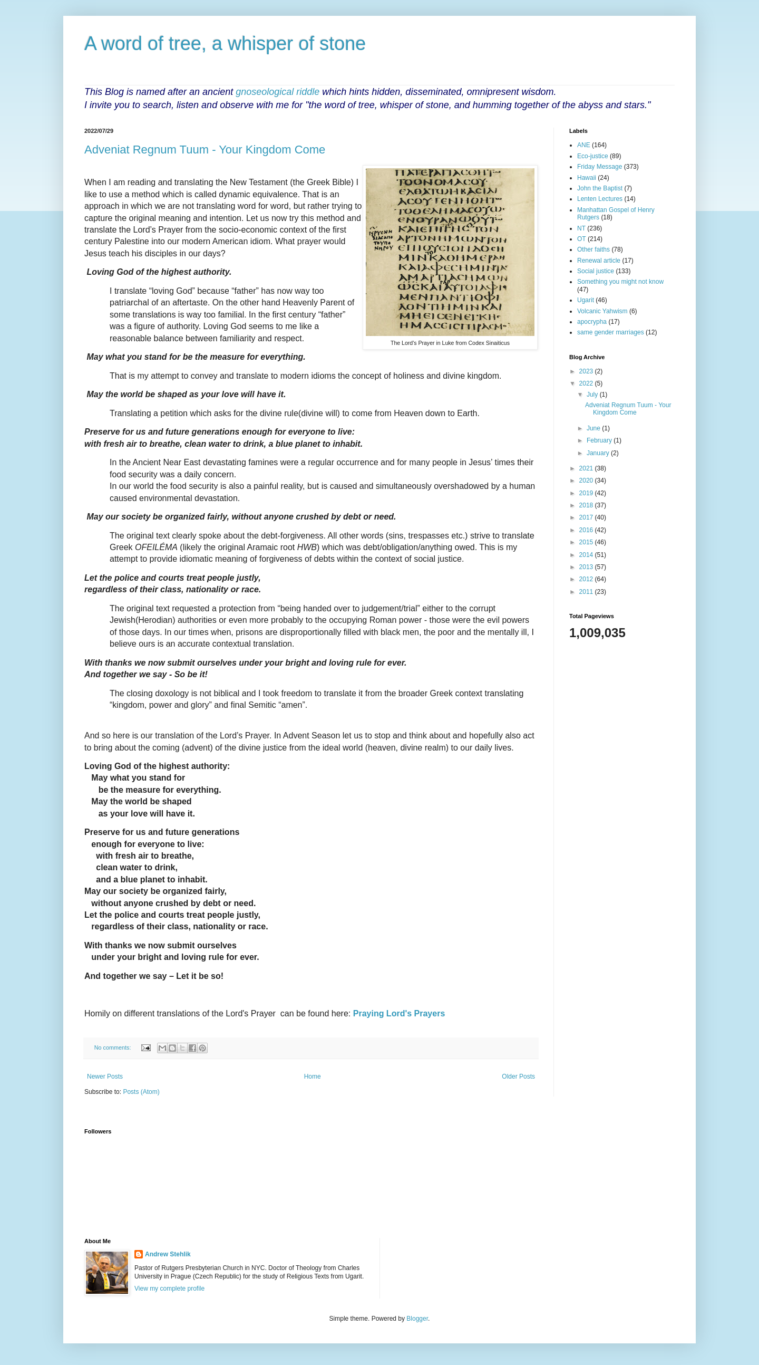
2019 (587, 493)
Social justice (595, 271)
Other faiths (593, 249)
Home (312, 1076)
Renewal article (598, 260)
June (594, 428)
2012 (587, 579)
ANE (583, 145)
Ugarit (585, 300)
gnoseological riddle (277, 91)
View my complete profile (169, 1288)
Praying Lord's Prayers (399, 1013)
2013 (587, 567)
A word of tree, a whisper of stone (225, 43)
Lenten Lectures (599, 199)
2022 (587, 383)
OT (581, 239)
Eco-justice (592, 156)
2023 (587, 371)
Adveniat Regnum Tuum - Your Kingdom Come (204, 149)
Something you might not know (620, 281)
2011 (587, 591)
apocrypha (592, 321)
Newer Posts (105, 1076)
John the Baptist (599, 188)
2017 (587, 517)
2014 (587, 555)
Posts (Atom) (141, 1091)
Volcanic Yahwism (602, 311)
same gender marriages (610, 332)
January (599, 453)
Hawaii (586, 177)
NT (581, 228)
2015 (587, 542)
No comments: (113, 1047)
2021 (587, 468)
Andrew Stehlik (168, 1254)
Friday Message (599, 166)
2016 (587, 530)
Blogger (417, 1318)
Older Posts (518, 1076)
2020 (587, 480)
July (593, 394)
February (600, 440)
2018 (587, 505)
